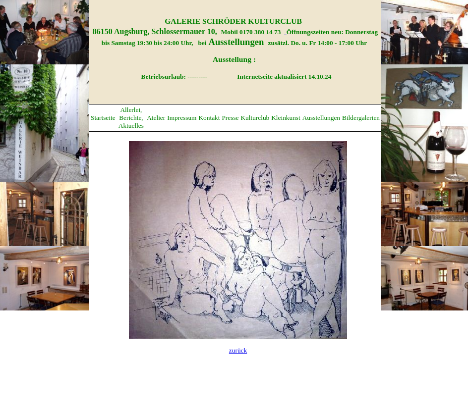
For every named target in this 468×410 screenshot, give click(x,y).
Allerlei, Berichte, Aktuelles (131, 117)
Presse (230, 117)
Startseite (103, 117)
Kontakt (209, 117)
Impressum (181, 117)
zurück (238, 350)
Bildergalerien (361, 117)
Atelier (156, 117)
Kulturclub (254, 117)
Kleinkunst (285, 117)
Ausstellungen (321, 117)
